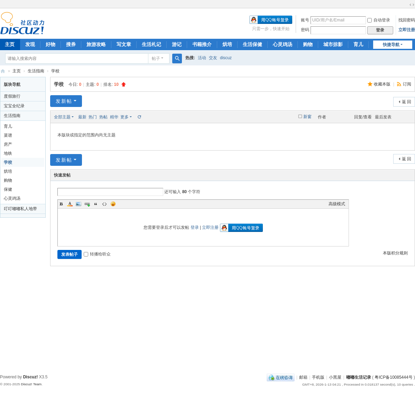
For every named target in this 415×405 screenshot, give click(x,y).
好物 (50, 44)
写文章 (124, 44)
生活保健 (252, 44)
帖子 (156, 58)
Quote (95, 203)
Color (69, 203)
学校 (55, 71)
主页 (16, 71)
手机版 (318, 377)
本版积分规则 (395, 253)
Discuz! (30, 377)
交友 (213, 57)
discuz (226, 57)
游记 (177, 44)
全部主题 (62, 117)
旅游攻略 (96, 44)
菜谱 (8, 135)
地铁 (8, 153)
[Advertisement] (207, 319)
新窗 (307, 116)
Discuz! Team (31, 384)
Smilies (113, 203)
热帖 (103, 117)
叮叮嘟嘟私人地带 (20, 208)
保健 (8, 189)
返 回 (406, 101)
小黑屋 (335, 377)
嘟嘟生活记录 (3, 71)
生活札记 (151, 44)
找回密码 (406, 20)
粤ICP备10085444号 (393, 377)
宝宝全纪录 (14, 106)
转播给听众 (97, 254)
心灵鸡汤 (282, 44)
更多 (124, 117)
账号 (305, 20)
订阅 (407, 84)
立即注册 (406, 29)
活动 (202, 57)
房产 (8, 144)
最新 (82, 117)
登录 (195, 227)
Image (78, 203)
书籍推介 (202, 44)
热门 (93, 117)
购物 (308, 44)
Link (87, 203)
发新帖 (64, 101)
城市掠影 (333, 44)
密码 (305, 29)
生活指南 (36, 71)
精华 (114, 117)
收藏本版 (382, 84)
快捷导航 (391, 44)
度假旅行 (12, 96)
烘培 (227, 44)
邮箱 (303, 377)
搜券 (71, 44)
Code (104, 203)
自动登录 (378, 20)
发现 (30, 44)
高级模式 (337, 203)
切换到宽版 (412, 5)
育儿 (358, 44)
